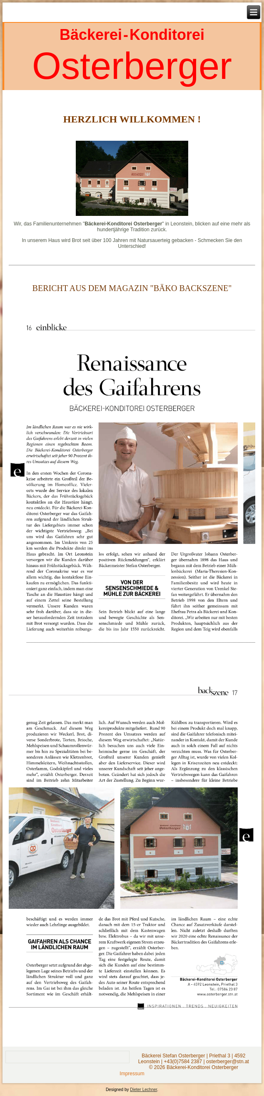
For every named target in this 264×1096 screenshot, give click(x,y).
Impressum (132, 1073)
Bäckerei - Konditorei (132, 34)
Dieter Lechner (143, 1089)
